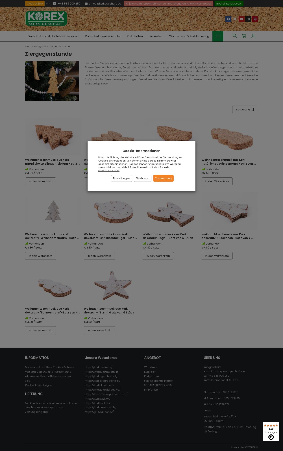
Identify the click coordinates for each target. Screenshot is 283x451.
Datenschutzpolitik (108, 170)
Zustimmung (163, 178)
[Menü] (277, 424)
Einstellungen (121, 178)
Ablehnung (142, 178)
